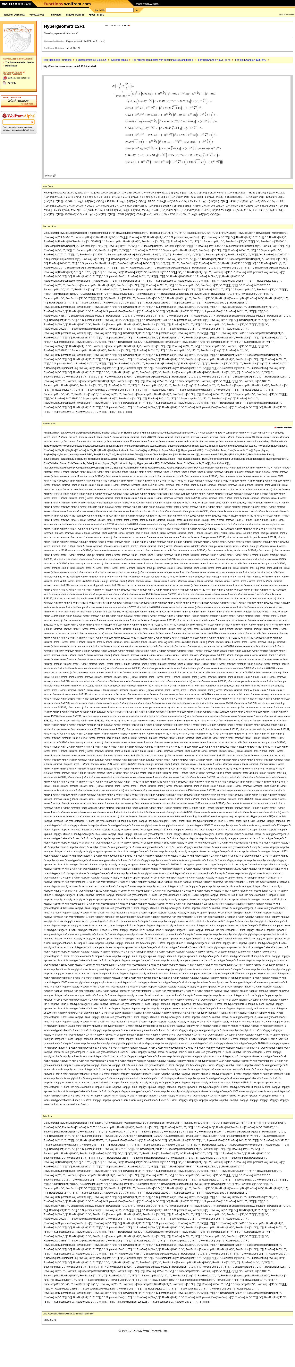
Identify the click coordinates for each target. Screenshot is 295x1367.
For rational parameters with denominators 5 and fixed (163, 59)
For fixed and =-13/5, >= (214, 59)
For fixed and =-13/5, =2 (250, 59)
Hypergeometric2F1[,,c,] (91, 59)
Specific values (119, 59)
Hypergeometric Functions (57, 59)
